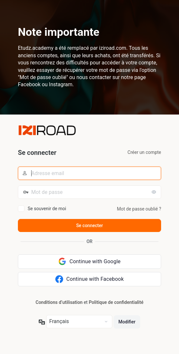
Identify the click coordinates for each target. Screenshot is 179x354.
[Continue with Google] (89, 261)
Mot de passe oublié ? (139, 208)
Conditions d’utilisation (58, 302)
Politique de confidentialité (116, 302)
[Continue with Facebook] (89, 279)
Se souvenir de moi (47, 208)
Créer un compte (144, 152)
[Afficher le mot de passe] (154, 191)
